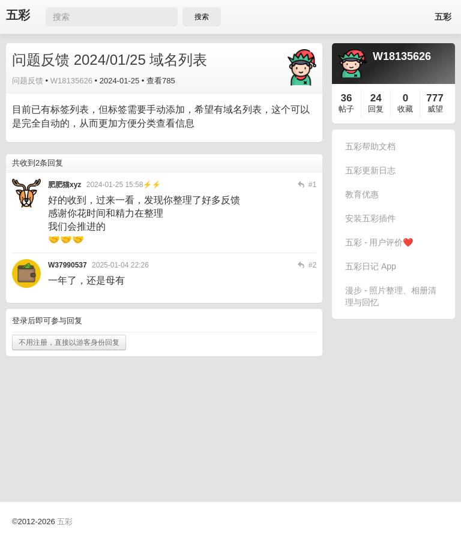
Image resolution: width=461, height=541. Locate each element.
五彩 (18, 15)
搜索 (201, 17)
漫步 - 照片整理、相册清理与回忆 (390, 296)
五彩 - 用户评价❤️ (379, 242)
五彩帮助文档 (370, 146)
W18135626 (71, 80)
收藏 (405, 108)
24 (376, 98)
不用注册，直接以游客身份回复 (69, 342)
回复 (376, 108)
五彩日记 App (370, 266)
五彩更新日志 (370, 170)
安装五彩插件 (370, 218)
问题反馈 (27, 80)
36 (346, 98)
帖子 (346, 108)
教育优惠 (362, 194)
